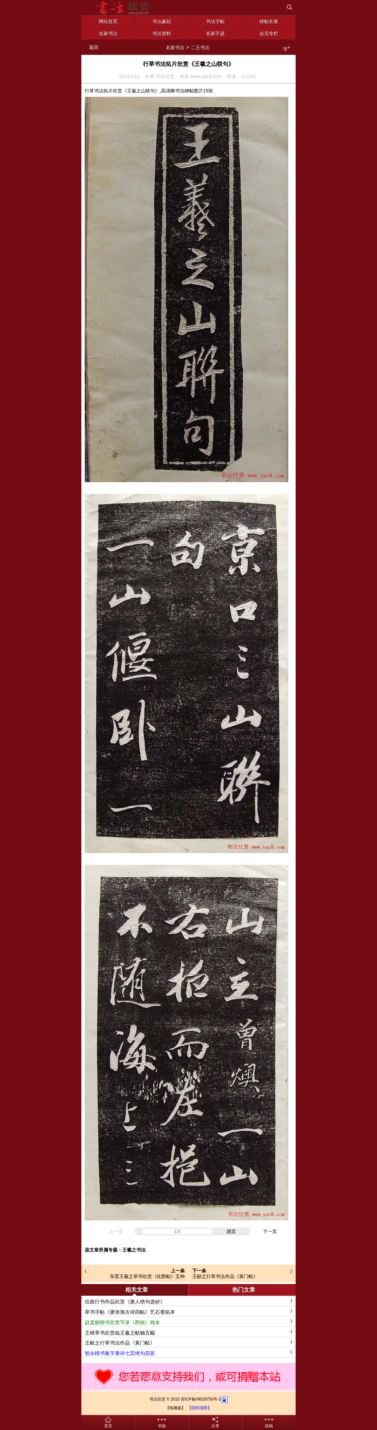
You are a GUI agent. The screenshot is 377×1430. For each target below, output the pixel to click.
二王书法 (200, 47)
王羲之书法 (134, 1250)
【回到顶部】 (199, 1408)
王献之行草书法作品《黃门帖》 (225, 1276)
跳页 (231, 1231)
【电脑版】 (175, 1408)
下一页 (270, 1231)
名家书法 (175, 47)
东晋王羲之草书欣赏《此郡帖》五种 (147, 1276)
